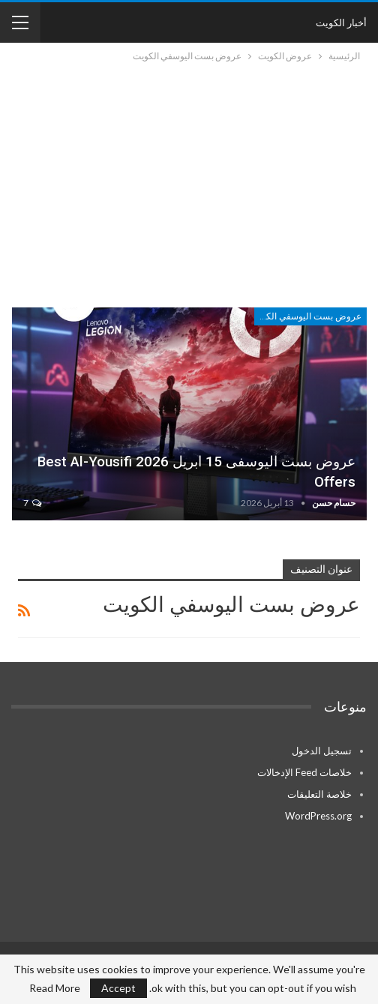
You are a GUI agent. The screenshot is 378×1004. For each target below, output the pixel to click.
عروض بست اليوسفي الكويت (308, 316)
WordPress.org (318, 816)
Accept (118, 988)
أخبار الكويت (341, 22)
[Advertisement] (189, 177)
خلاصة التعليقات (319, 794)
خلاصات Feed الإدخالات (304, 772)
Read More (54, 988)
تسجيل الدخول (322, 751)
